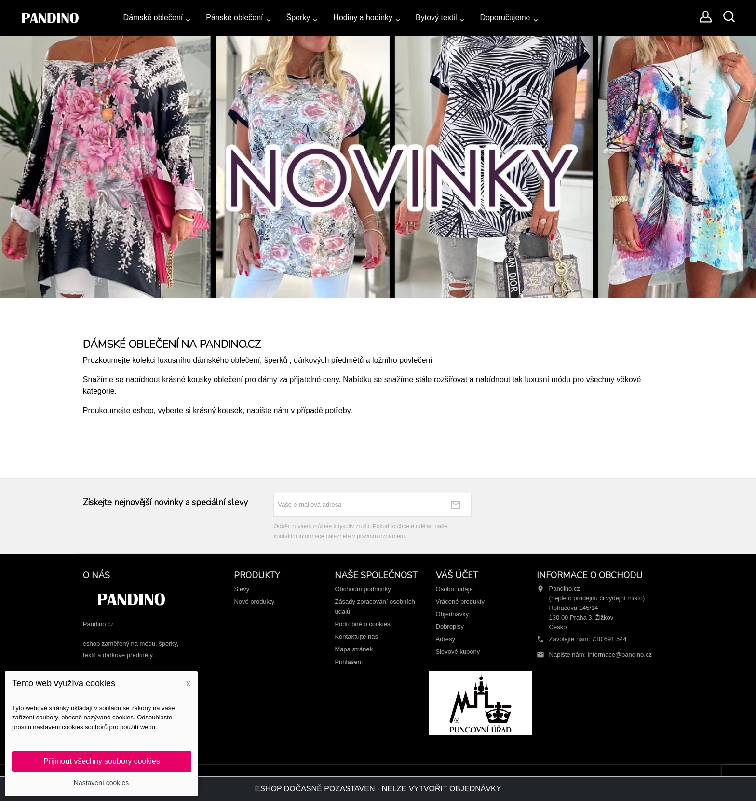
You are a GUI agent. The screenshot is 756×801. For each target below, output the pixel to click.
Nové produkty (254, 601)
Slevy (241, 589)
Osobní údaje (454, 589)
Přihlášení (349, 661)
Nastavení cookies (101, 783)
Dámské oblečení (153, 18)
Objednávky (452, 614)
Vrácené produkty (460, 601)
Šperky (298, 18)
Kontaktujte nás (356, 636)
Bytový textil (436, 18)
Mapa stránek (354, 649)
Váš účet (457, 575)
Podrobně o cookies (362, 624)
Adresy (445, 639)
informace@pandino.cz (620, 654)
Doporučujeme (505, 18)
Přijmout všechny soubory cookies (101, 761)
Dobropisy (450, 626)
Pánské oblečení (234, 18)
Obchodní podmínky (363, 589)
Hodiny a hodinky (362, 18)
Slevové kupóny (458, 651)
